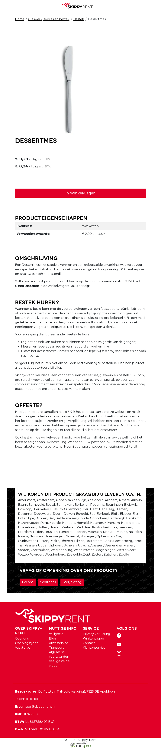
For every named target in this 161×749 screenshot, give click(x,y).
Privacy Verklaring (96, 635)
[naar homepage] (79, 5)
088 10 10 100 (27, 700)
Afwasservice (58, 644)
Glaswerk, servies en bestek (48, 19)
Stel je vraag (72, 583)
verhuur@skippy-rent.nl (35, 707)
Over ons (22, 639)
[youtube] (120, 646)
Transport (56, 648)
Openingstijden (26, 644)
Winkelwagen (93, 639)
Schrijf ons (48, 583)
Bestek (78, 19)
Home (19, 19)
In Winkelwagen (80, 193)
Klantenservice (94, 648)
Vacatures (22, 648)
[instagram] (120, 655)
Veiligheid (56, 635)
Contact (89, 644)
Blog (52, 639)
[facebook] (120, 638)
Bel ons (27, 583)
